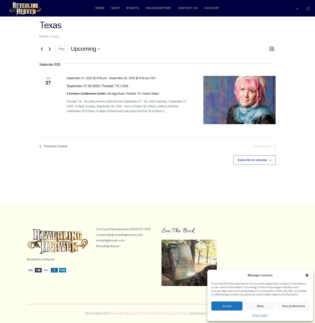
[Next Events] (49, 48)
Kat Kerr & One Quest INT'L (126, 313)
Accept (227, 306)
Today (61, 48)
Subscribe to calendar (252, 160)
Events (43, 36)
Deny (260, 306)
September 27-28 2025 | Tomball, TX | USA (97, 86)
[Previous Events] (41, 48)
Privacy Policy (260, 315)
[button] (307, 275)
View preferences (293, 306)
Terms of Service (177, 313)
